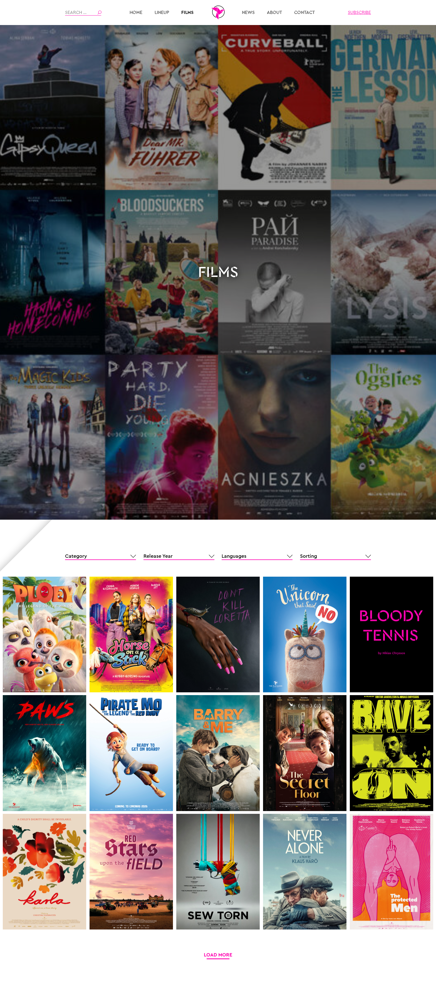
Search (99, 12)
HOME (136, 12)
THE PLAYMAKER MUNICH (218, 12)
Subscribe (359, 12)
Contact (304, 12)
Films (187, 12)
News (248, 12)
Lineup (162, 12)
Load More (218, 954)
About (274, 12)
